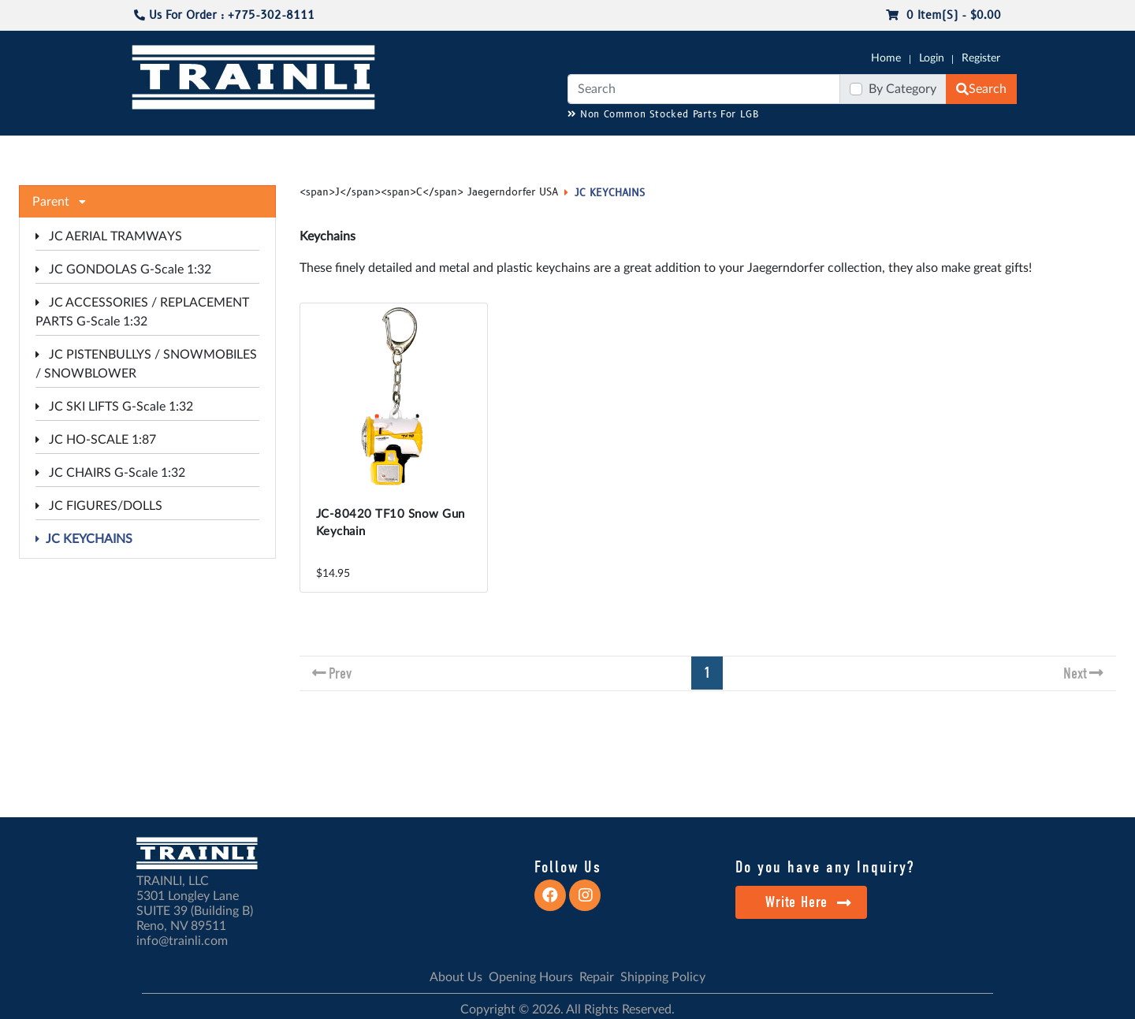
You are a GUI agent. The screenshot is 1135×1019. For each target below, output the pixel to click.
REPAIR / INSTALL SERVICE (655, 150)
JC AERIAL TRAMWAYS (108, 236)
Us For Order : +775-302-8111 (224, 15)
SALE (834, 150)
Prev (340, 673)
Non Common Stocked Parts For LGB (663, 114)
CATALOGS (231, 150)
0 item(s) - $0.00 (943, 15)
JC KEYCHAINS (83, 539)
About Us (456, 977)
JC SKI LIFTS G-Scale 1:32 (114, 406)
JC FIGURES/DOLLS (98, 506)
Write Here (808, 902)
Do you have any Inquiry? (824, 866)
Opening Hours (531, 977)
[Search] (704, 89)
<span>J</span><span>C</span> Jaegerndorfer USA (429, 192)
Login (931, 58)
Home (886, 58)
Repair (596, 977)
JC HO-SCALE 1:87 (95, 439)
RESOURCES (452, 150)
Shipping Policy (662, 977)
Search (981, 89)
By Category (902, 89)
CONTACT (977, 150)
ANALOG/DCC (536, 150)
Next (1075, 673)
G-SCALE (154, 150)
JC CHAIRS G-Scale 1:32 (110, 473)
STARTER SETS (899, 150)
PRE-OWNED (772, 150)
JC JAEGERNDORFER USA (340, 150)
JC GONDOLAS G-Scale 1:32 (123, 269)
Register (981, 58)
